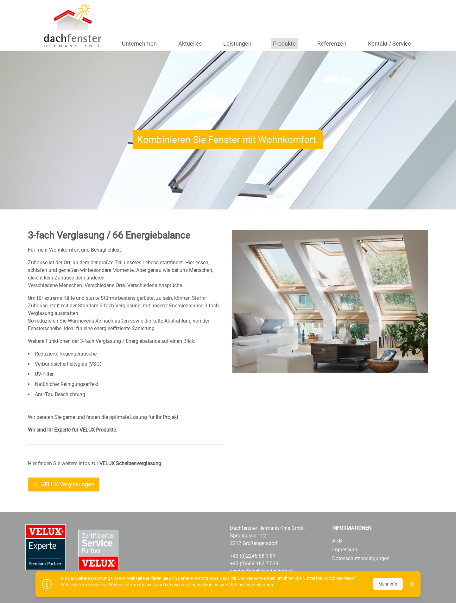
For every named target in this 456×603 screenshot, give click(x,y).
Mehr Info (387, 584)
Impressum (344, 550)
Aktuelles (190, 43)
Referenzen (331, 43)
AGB (337, 541)
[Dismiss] (411, 584)
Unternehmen (139, 43)
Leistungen (237, 43)
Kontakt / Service (389, 43)
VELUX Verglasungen (67, 484)
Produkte (284, 43)
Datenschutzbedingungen (361, 558)
